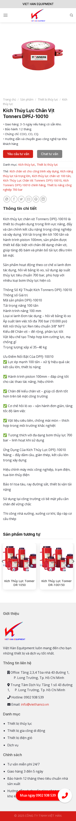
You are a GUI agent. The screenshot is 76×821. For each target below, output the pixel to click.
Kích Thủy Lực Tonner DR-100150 (56, 583)
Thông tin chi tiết (20, 208)
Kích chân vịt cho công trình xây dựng (34, 171)
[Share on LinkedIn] (43, 199)
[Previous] (3, 569)
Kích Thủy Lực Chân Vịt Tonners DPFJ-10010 (32, 180)
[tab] (38, 208)
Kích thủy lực (26, 164)
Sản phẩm (26, 99)
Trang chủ (9, 99)
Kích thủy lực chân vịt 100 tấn (51, 176)
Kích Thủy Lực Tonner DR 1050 (19, 583)
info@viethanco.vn (35, 704)
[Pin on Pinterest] (36, 199)
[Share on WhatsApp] (6, 199)
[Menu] (5, 15)
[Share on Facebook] (14, 199)
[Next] (73, 569)
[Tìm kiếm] (71, 15)
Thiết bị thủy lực (48, 99)
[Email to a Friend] (28, 199)
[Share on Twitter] (21, 199)
